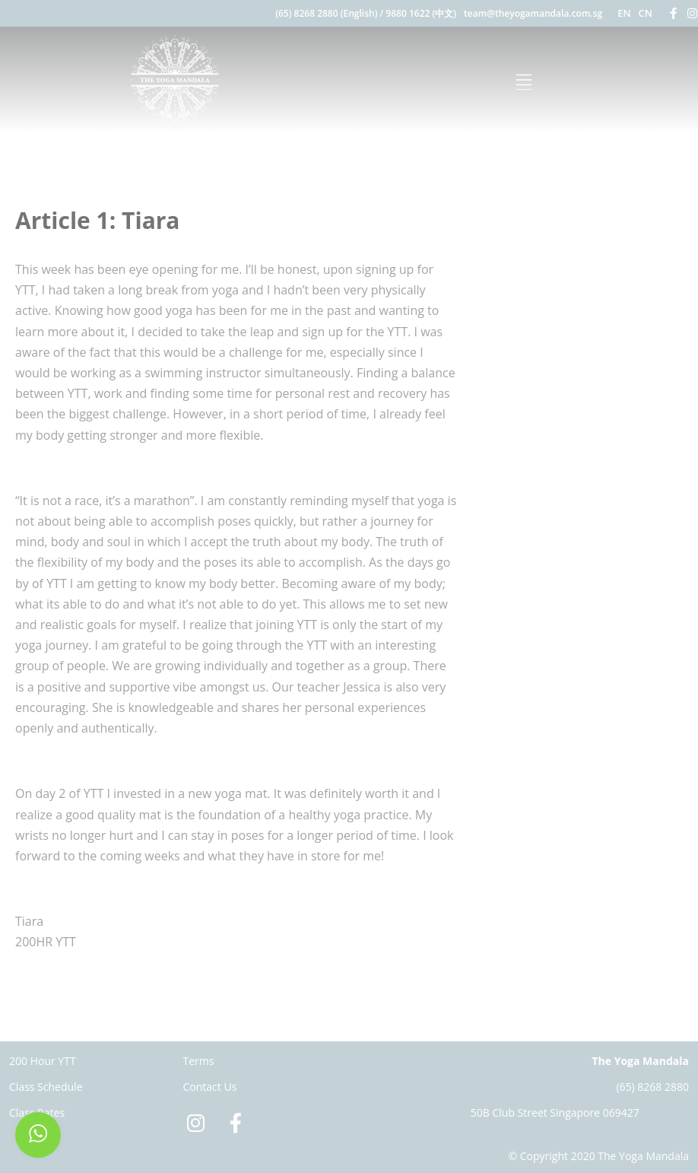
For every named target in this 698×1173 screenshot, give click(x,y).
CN (645, 13)
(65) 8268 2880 (652, 1086)
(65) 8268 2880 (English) (326, 13)
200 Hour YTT (42, 1061)
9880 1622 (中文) (420, 13)
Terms (198, 1061)
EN (623, 13)
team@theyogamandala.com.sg (533, 13)
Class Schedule (46, 1086)
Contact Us (210, 1086)
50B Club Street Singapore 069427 (555, 1112)
